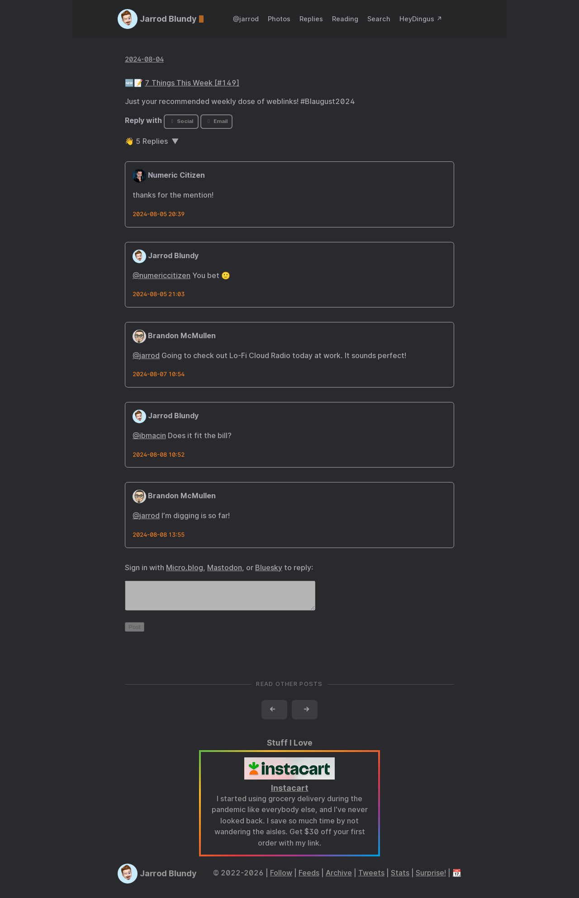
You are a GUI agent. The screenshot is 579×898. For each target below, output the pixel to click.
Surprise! (431, 878)
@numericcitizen (161, 275)
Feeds (309, 878)
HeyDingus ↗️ (420, 19)
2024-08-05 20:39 (159, 214)
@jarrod (246, 19)
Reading (345, 19)
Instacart (289, 793)
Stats (400, 878)
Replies (311, 19)
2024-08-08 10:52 (159, 454)
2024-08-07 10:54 (159, 374)
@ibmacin (149, 435)
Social (181, 121)
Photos (279, 19)
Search (378, 19)
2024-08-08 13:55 (159, 534)
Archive (339, 878)
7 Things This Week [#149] (192, 83)
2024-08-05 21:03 (159, 294)
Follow (281, 878)
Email (216, 121)
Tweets (371, 878)
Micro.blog (184, 567)
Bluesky (268, 567)
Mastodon (224, 567)
